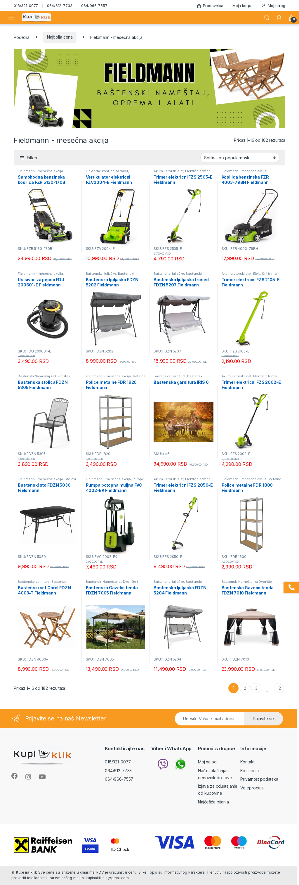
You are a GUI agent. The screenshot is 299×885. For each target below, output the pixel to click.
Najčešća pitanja (213, 801)
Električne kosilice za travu (107, 171)
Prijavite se (263, 718)
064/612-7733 (59, 5)
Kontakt (247, 761)
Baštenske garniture (169, 376)
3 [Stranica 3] (256, 688)
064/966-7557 (94, 5)
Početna (21, 36)
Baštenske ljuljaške (101, 274)
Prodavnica (210, 5)
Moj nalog (273, 5)
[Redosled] (239, 158)
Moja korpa (242, 5)
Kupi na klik (26, 872)
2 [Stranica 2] (245, 688)
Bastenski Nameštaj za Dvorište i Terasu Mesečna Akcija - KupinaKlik (46, 378)
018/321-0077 (26, 5)
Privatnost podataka (259, 779)
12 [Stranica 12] (279, 688)
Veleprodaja (251, 787)
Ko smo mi (249, 770)
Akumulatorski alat (168, 171)
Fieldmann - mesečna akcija (40, 171)
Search (267, 18)
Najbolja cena (60, 36)
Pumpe (138, 479)
